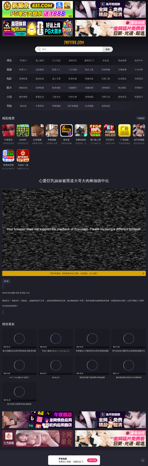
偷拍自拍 (40, 78)
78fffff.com (74, 42)
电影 (9, 78)
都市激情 (23, 96)
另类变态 (139, 78)
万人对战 (56, 60)
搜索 (108, 49)
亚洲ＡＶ (23, 69)
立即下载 (92, 460)
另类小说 (106, 96)
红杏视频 (89, 105)
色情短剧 (106, 105)
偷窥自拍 (23, 87)
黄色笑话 (122, 96)
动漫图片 (73, 87)
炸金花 (106, 60)
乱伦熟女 (122, 78)
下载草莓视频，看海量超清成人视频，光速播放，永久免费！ (96, 273)
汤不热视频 (73, 105)
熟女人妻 (89, 69)
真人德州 (40, 60)
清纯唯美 (106, 87)
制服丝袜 (89, 78)
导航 (9, 106)
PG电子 (23, 60)
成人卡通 (56, 78)
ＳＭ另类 (139, 69)
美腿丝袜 (89, 87)
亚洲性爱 (23, 78)
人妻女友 (56, 96)
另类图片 (139, 87)
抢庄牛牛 (139, 60)
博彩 (9, 60)
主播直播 (122, 69)
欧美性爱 (73, 78)
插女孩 (23, 105)
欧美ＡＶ (56, 69)
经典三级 (106, 78)
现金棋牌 (122, 60)
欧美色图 (56, 87)
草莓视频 (56, 105)
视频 (9, 69)
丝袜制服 (106, 69)
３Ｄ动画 (73, 69)
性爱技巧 (139, 96)
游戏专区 (73, 60)
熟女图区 (122, 87)
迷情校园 (89, 96)
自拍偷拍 (40, 69)
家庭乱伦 (40, 96)
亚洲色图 (40, 87)
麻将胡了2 (89, 60)
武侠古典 (73, 96)
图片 (9, 87)
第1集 (6, 281)
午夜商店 (40, 105)
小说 (9, 96)
